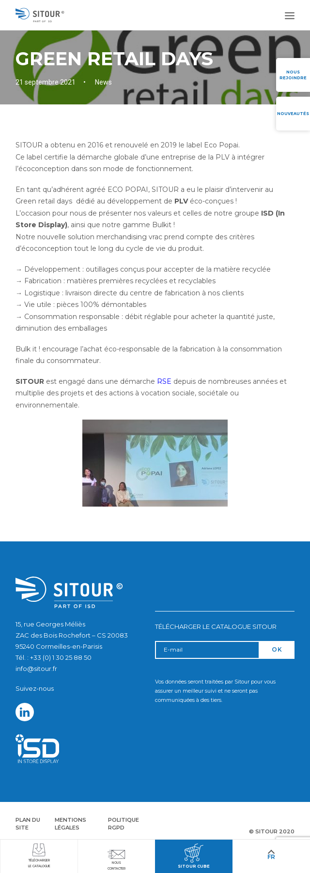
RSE (164, 381)
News (103, 82)
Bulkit (161, 224)
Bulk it (26, 349)
